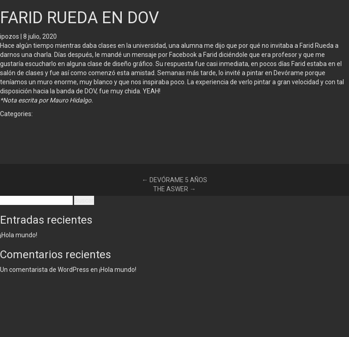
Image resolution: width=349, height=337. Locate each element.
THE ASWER (174, 189)
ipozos (9, 36)
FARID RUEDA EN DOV (79, 17)
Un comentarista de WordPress (44, 269)
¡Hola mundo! (18, 235)
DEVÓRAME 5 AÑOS (174, 180)
